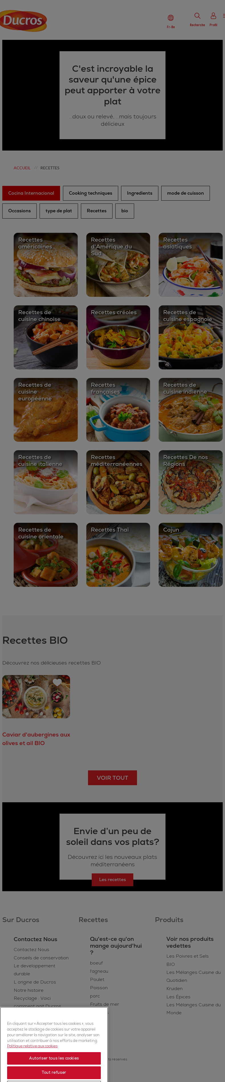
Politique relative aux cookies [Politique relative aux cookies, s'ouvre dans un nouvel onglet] (32, 1058)
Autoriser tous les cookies (54, 1069)
